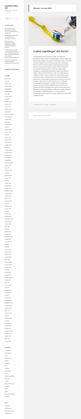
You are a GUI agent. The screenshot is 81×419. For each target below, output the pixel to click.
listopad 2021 (8, 188)
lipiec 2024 (7, 122)
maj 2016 (7, 315)
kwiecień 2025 (8, 101)
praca (6, 373)
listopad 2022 (8, 160)
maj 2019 (7, 244)
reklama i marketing (10, 376)
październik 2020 (9, 219)
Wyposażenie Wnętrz (10, 394)
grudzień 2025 (8, 86)
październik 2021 (9, 191)
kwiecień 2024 (8, 129)
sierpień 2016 (8, 308)
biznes (6, 355)
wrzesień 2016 (8, 305)
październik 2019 (9, 236)
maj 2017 (7, 287)
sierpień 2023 (8, 145)
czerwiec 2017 (8, 285)
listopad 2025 (8, 89)
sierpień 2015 (8, 336)
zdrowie (7, 396)
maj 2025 (7, 99)
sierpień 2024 (8, 119)
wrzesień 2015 (8, 333)
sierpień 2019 (8, 239)
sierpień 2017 (8, 280)
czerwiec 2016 (8, 313)
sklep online (53, 104)
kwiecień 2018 (8, 264)
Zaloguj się (7, 406)
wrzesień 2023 (8, 142)
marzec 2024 (8, 132)
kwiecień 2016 (8, 318)
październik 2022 (9, 163)
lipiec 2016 (7, 310)
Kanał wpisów (8, 408)
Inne (6, 366)
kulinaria (7, 368)
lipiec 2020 (7, 226)
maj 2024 (7, 127)
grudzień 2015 (8, 326)
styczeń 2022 (8, 183)
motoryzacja (8, 371)
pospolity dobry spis (11, 7)
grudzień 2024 (8, 109)
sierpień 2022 (8, 165)
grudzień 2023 (8, 140)
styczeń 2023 (8, 157)
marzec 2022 (8, 178)
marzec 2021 (8, 208)
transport (7, 386)
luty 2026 (7, 81)
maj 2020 (7, 229)
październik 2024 (9, 114)
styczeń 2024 (8, 137)
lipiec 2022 (7, 168)
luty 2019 (7, 247)
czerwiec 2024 (8, 124)
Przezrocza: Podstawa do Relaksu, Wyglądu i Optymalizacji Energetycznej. (12, 61)
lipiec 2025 (7, 94)
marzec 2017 (8, 292)
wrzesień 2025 (8, 91)
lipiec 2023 (7, 147)
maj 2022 (7, 173)
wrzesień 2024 (8, 117)
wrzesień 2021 (8, 193)
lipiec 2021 (7, 198)
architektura (8, 350)
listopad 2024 (8, 112)
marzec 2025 (8, 104)
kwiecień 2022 (8, 175)
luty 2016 (7, 320)
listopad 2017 (8, 275)
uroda (6, 389)
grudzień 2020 (8, 216)
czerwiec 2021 (8, 201)
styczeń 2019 (8, 249)
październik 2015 (9, 331)
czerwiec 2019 (8, 241)
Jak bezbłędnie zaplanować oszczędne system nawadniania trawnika (11, 37)
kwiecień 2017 (8, 290)
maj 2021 (7, 203)
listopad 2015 (8, 328)
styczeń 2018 (8, 272)
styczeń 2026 (8, 84)
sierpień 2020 (8, 224)
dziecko (6, 360)
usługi (6, 391)
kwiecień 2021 (8, 206)
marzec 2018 (8, 267)
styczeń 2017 (8, 298)
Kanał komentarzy (9, 411)
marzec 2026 (8, 78)
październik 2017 (9, 277)
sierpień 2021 (8, 196)
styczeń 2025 (8, 106)
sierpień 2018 (8, 257)
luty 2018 (7, 270)
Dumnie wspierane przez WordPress (42, 115)
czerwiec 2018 (8, 262)
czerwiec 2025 (8, 96)
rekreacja (7, 378)
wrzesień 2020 (8, 221)
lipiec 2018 (7, 259)
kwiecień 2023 (8, 152)
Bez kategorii (8, 353)
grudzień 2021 (8, 185)
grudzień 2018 (8, 252)
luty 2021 (7, 211)
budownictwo (8, 358)
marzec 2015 (8, 341)
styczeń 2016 (8, 323)
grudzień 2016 (8, 300)
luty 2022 (7, 180)
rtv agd (6, 381)
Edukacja (7, 363)
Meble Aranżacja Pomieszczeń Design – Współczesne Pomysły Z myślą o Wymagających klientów (10, 44)
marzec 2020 (8, 231)
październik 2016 (9, 303)
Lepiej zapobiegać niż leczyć (50, 51)
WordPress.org (8, 413)
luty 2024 (7, 134)
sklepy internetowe (9, 383)
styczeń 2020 (8, 234)
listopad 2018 (8, 254)
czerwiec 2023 (8, 150)
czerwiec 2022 (8, 170)
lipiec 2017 (7, 282)
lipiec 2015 (7, 338)
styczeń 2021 (8, 213)
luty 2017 (7, 295)
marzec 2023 (8, 155)
